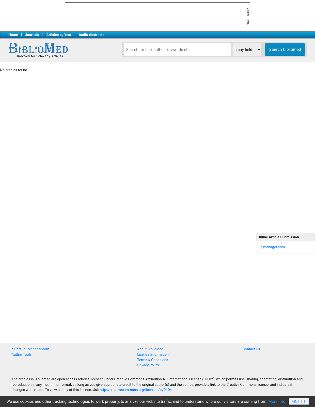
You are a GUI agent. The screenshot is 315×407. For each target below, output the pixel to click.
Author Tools (22, 355)
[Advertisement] (285, 148)
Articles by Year (58, 35)
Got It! (298, 401)
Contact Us (251, 349)
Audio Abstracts (91, 35)
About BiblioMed (150, 349)
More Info (276, 401)
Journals (32, 35)
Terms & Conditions (152, 360)
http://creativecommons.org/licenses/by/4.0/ (135, 390)
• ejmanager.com (271, 247)
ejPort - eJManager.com (30, 349)
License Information (153, 355)
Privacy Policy (148, 365)
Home (13, 35)
